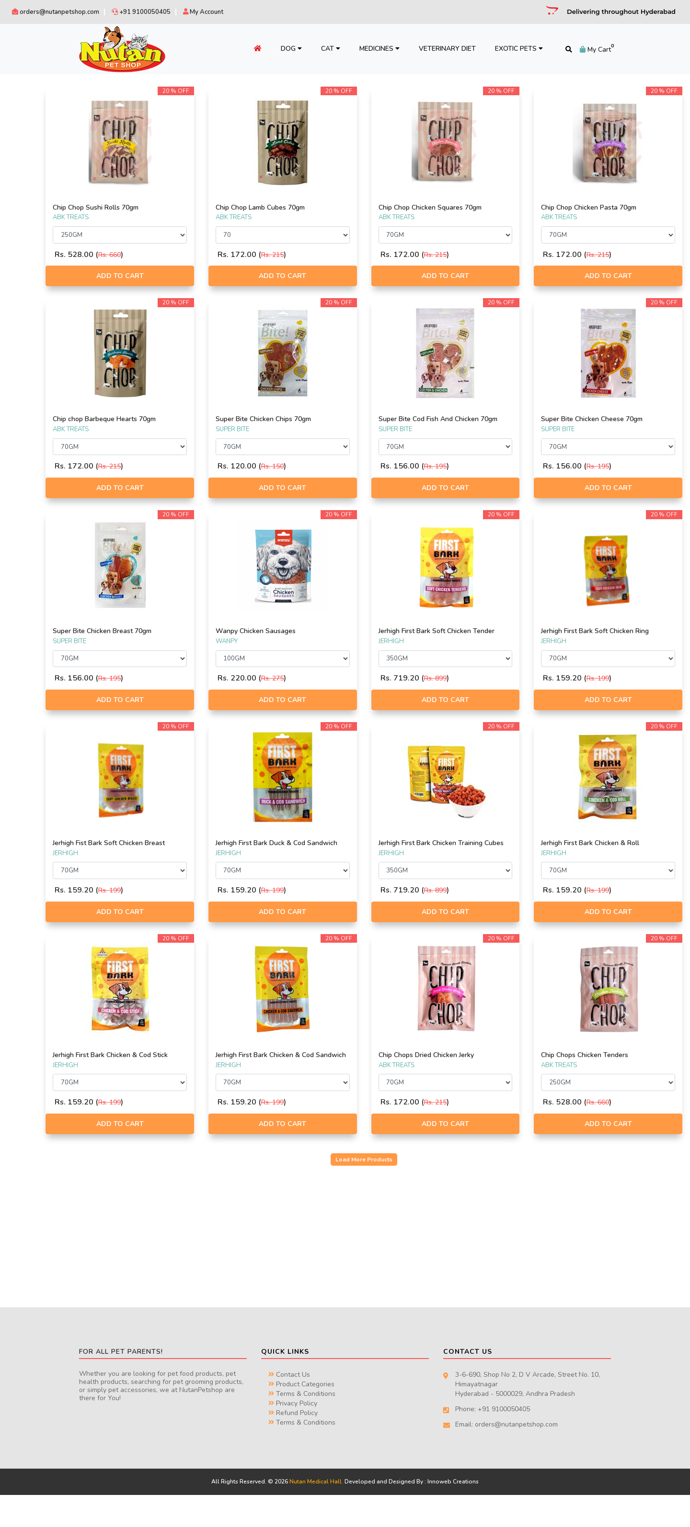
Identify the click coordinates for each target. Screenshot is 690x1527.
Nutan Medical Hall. (316, 1514)
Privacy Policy (292, 1435)
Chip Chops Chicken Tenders (613, 1078)
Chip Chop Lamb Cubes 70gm (346, 207)
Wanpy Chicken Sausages (342, 639)
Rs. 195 (493, 474)
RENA (22, 167)
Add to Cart (220, 275)
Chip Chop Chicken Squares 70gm (487, 207)
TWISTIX (25, 155)
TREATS (24, 350)
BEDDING (27, 272)
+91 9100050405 (141, 12)
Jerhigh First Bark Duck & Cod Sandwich (347, 863)
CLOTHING (28, 283)
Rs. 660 (225, 254)
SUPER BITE (30, 122)
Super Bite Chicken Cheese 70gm (621, 419)
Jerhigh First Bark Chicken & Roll (619, 859)
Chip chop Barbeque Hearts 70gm (219, 419)
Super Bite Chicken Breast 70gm (217, 639)
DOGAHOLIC (31, 144)
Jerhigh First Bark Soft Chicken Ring (616, 643)
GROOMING (30, 294)
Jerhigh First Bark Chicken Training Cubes (488, 863)
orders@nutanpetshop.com (55, 12)
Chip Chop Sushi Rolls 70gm (211, 207)
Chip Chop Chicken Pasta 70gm (618, 207)
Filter (126, 410)
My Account (203, 12)
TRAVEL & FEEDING (40, 339)
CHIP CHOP (29, 178)
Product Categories (301, 1416)
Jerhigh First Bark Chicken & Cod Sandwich (351, 1083)
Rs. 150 (359, 466)
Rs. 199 (627, 694)
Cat (319, 48)
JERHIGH (26, 111)
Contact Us (289, 1407)
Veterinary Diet (436, 48)
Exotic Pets (508, 48)
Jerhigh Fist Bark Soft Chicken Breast (213, 863)
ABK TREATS (31, 200)
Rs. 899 (493, 694)
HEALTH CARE (33, 305)
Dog (280, 48)
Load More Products (421, 1191)
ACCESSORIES (33, 249)
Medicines (368, 48)
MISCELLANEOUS (37, 316)
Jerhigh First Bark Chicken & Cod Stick (217, 1083)
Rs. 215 (359, 254)
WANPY (24, 189)
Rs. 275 (359, 686)
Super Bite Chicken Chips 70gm (350, 419)
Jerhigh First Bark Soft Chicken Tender (482, 643)
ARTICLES (27, 260)
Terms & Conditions (301, 1426)
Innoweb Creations (453, 1514)
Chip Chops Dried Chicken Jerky (483, 1078)
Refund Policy (293, 1445)
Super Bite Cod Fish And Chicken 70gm (486, 423)
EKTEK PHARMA (36, 133)
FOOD (23, 238)
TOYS (21, 328)
